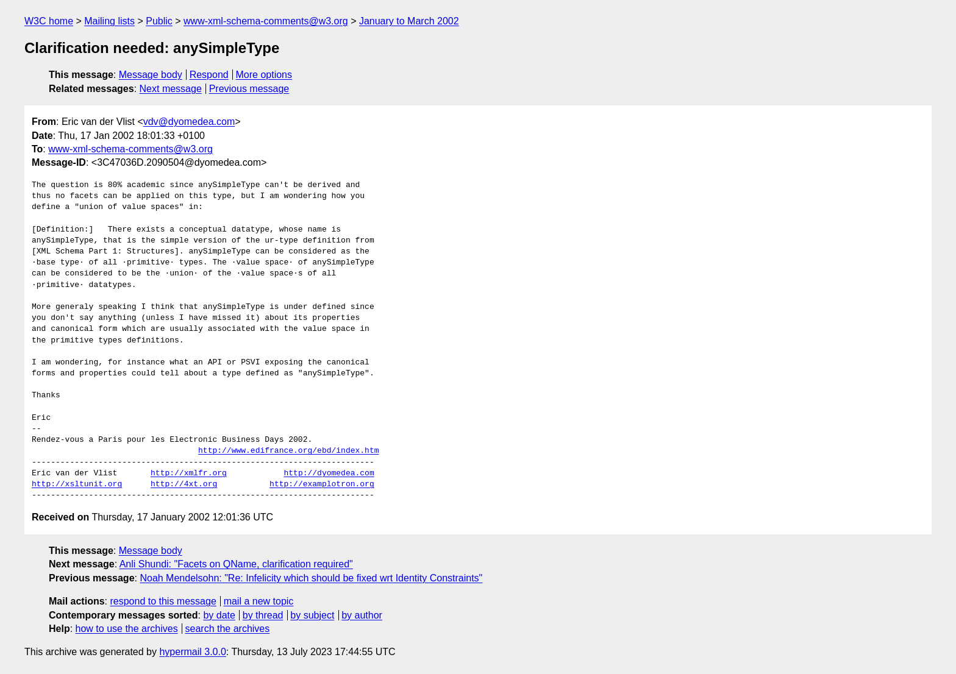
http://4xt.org (184, 484)
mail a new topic (259, 601)
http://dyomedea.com (329, 473)
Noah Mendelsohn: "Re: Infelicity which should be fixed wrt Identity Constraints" (311, 578)
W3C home (48, 21)
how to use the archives (127, 628)
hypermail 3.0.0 (192, 652)
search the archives (227, 628)
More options (264, 74)
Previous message (249, 88)
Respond (209, 74)
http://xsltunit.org (77, 484)
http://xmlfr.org (189, 473)
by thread (263, 615)
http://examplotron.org (321, 484)
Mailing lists (109, 21)
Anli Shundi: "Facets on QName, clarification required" (236, 564)
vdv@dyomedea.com (189, 121)
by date (219, 615)
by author (361, 615)
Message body (150, 74)
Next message (171, 88)
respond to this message (163, 601)
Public (159, 21)
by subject (312, 615)
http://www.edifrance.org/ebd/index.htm (288, 450)
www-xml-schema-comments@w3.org (266, 21)
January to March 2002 (409, 21)
